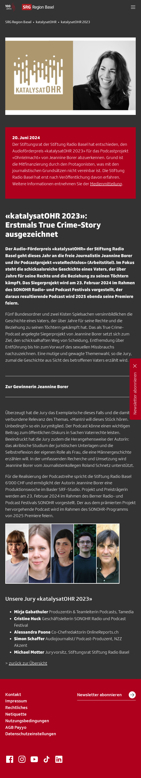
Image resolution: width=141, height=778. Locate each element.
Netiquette (16, 714)
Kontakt (13, 694)
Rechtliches (16, 707)
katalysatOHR (46, 22)
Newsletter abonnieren (106, 694)
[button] (133, 7)
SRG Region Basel (18, 22)
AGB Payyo (15, 727)
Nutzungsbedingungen (27, 720)
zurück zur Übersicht (28, 663)
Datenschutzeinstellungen (30, 733)
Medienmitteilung (106, 183)
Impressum (16, 700)
